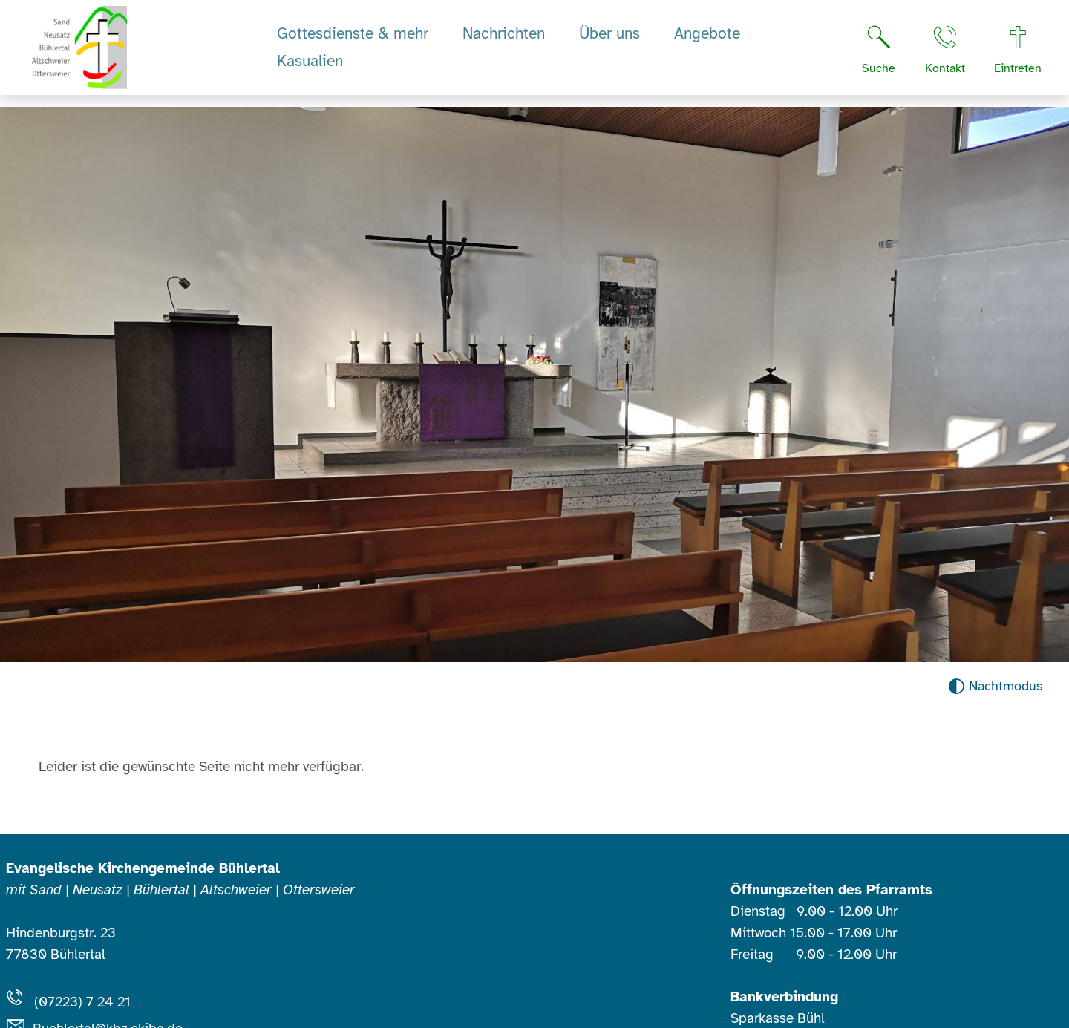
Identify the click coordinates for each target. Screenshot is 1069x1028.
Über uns (609, 39)
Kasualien (310, 66)
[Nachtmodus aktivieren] (995, 686)
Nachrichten (503, 39)
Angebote (707, 39)
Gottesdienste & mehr (352, 39)
